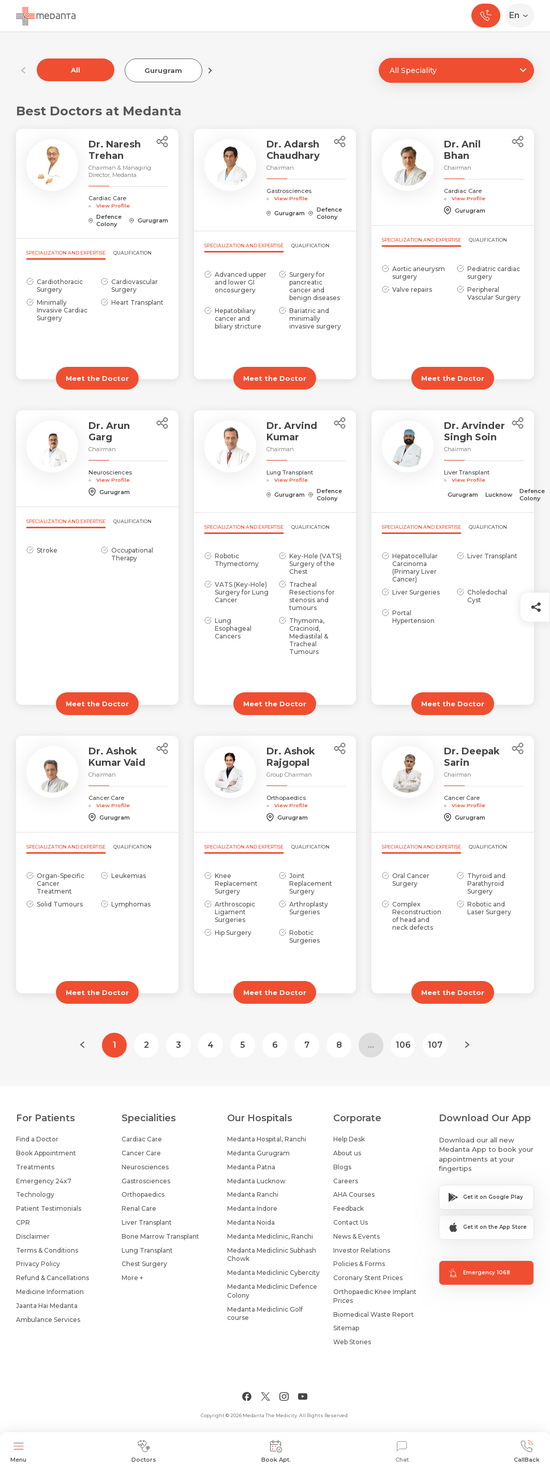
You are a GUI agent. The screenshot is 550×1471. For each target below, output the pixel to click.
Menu (18, 1451)
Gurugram (163, 70)
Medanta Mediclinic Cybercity (273, 1272)
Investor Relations (361, 1250)
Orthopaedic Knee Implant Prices (375, 1296)
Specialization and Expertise (66, 253)
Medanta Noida (251, 1222)
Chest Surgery (144, 1264)
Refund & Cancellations (52, 1278)
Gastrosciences (146, 1181)
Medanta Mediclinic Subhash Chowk (271, 1254)
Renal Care (139, 1208)
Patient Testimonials (48, 1208)
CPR (23, 1222)
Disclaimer (33, 1236)
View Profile (113, 205)
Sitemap (346, 1328)
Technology (35, 1194)
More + (132, 1278)
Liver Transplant (147, 1222)
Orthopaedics (143, 1194)
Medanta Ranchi (252, 1194)
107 (435, 1045)
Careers (345, 1181)
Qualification (132, 253)
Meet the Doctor (97, 378)
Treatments (35, 1167)
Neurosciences (145, 1167)
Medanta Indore (252, 1208)
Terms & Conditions (47, 1250)
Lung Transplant (147, 1250)
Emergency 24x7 (43, 1181)
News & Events (356, 1236)
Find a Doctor (37, 1139)
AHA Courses (354, 1194)
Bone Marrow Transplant (160, 1236)
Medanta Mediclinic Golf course (265, 1313)
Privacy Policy (38, 1264)
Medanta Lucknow (256, 1181)
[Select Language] (521, 15)
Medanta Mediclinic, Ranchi (270, 1236)
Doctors (143, 1451)
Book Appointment (46, 1153)
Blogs (342, 1167)
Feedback (348, 1208)
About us (347, 1153)
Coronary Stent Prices (368, 1278)
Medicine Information (50, 1292)
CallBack (527, 1451)
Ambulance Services (48, 1320)
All (75, 70)
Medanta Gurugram (258, 1153)
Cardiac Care (142, 1139)
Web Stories (352, 1342)
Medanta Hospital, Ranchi (266, 1139)
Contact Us (350, 1222)
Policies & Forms (359, 1264)
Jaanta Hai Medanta (47, 1306)
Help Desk (349, 1139)
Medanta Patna (251, 1167)
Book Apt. (276, 1451)
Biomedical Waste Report (373, 1314)
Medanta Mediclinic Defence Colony (272, 1291)
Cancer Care (141, 1153)
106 (403, 1045)
